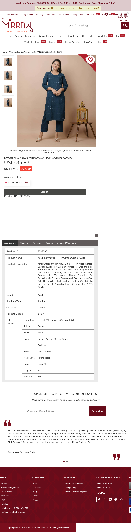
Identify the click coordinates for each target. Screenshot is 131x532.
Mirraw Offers (103, 487)
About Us (37, 483)
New (9, 36)
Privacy (36, 500)
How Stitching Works (10, 487)
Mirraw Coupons (104, 483)
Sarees (18, 36)
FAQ (3, 500)
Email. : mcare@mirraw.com (13, 512)
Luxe (40, 42)
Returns (49, 243)
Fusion (55, 42)
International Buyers (74, 483)
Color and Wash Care (66, 243)
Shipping (24, 243)
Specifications (10, 243)
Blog (35, 491)
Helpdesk (5, 504)
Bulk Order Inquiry (87, 15)
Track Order (50, 15)
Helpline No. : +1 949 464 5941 (14, 508)
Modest (28, 42)
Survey (74, 15)
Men (92, 36)
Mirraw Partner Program (76, 491)
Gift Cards (108, 15)
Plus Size (88, 42)
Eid (120, 35)
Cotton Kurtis (45, 338)
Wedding (105, 35)
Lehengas (30, 36)
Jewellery (73, 36)
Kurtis (61, 36)
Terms (35, 495)
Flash (102, 42)
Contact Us (37, 487)
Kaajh (41, 294)
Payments (37, 243)
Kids (83, 36)
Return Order (63, 15)
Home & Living (73, 42)
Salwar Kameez (46, 36)
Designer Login (71, 487)
